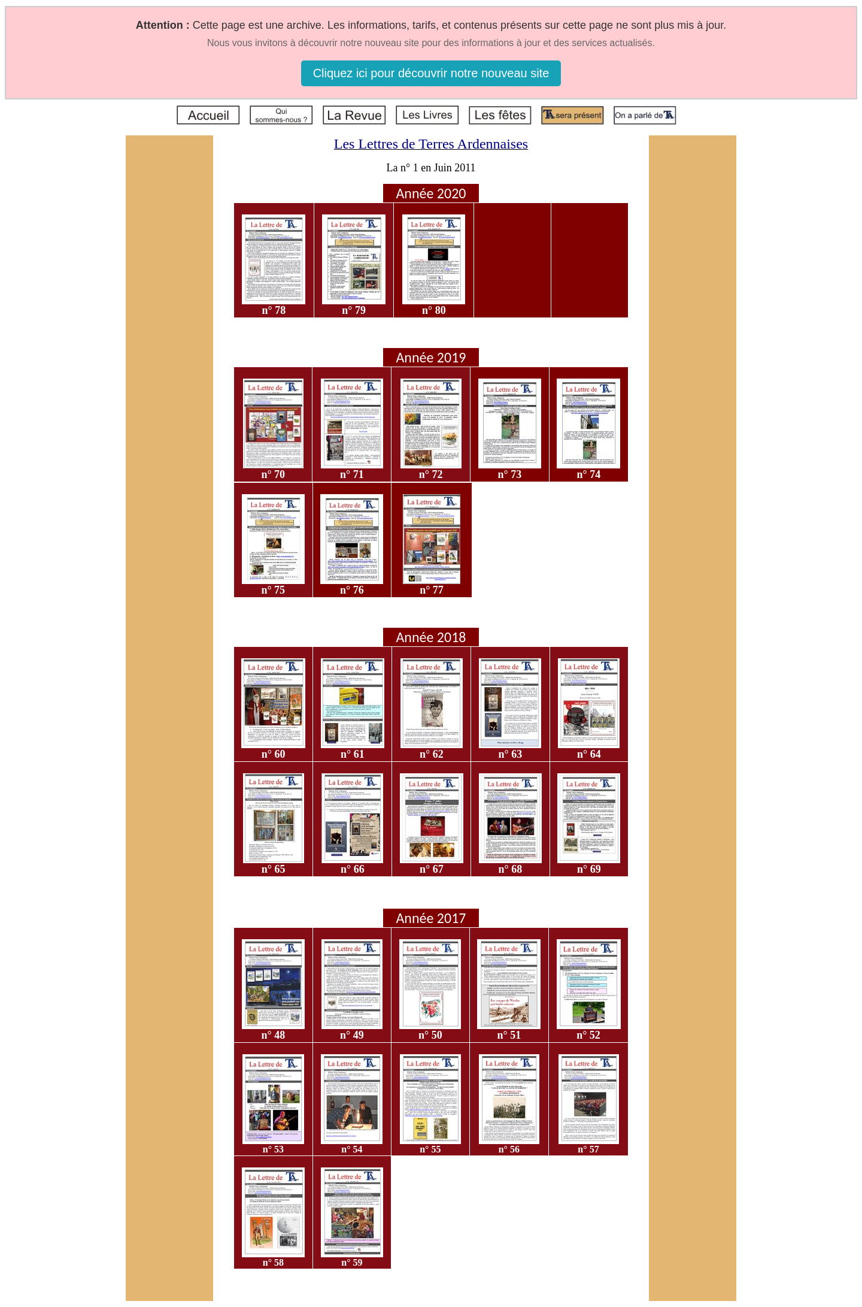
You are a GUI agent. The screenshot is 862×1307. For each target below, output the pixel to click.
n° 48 (274, 1035)
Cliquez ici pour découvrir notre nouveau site (431, 73)
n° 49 (352, 1035)
